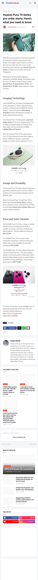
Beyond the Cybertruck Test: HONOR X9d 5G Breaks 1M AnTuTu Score (25, 479)
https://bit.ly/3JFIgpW (10, 313)
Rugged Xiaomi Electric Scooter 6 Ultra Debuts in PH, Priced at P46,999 (25, 499)
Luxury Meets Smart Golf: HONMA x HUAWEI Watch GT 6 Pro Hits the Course (27, 389)
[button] (2, 3)
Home (5, 11)
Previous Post (6, 444)
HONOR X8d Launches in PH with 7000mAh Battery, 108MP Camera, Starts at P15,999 (10, 390)
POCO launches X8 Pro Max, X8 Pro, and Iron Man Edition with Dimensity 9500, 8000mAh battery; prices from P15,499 (10, 417)
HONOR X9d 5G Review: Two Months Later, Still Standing (25, 488)
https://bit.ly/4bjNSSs (10, 316)
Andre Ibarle (15, 341)
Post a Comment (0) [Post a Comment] (19, 437)
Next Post (33, 444)
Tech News (11, 11)
